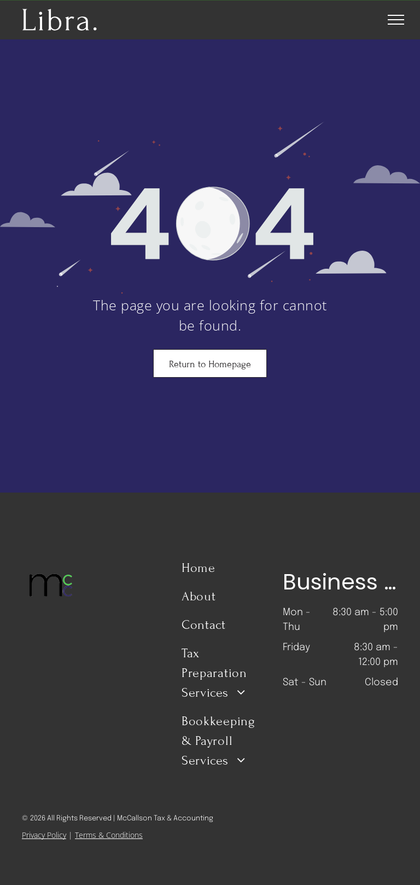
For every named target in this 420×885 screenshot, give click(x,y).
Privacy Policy (44, 835)
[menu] (396, 19)
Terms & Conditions (109, 835)
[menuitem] (222, 572)
